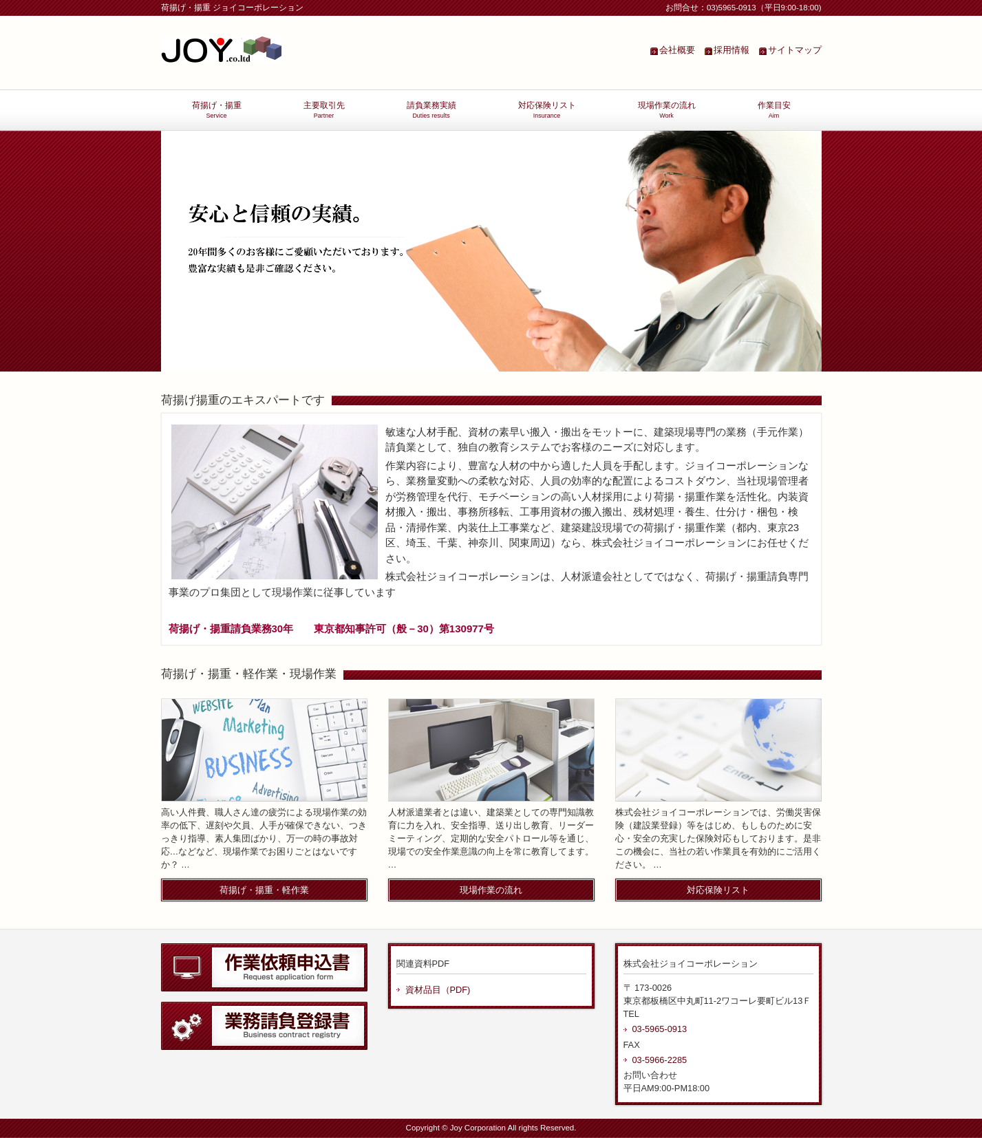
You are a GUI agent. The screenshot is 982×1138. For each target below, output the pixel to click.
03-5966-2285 (659, 1060)
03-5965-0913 (659, 1029)
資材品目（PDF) (438, 990)
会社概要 (677, 50)
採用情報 (731, 50)
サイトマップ (795, 50)
